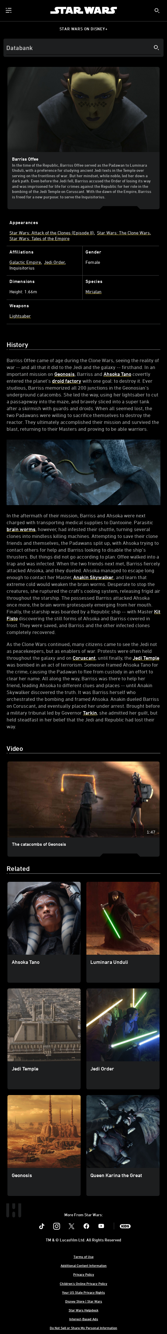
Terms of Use (83, 1257)
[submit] (157, 10)
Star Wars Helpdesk (83, 1310)
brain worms (21, 529)
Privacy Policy (83, 1274)
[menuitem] (9, 10)
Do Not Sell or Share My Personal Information (83, 1328)
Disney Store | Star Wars (83, 1301)
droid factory (66, 381)
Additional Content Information (84, 1265)
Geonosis (64, 374)
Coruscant (84, 658)
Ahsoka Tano (117, 374)
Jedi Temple (146, 658)
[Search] (83, 48)
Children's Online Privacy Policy (83, 1283)
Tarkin (90, 712)
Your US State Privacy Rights (83, 1292)
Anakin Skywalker (93, 577)
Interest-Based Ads (83, 1319)
